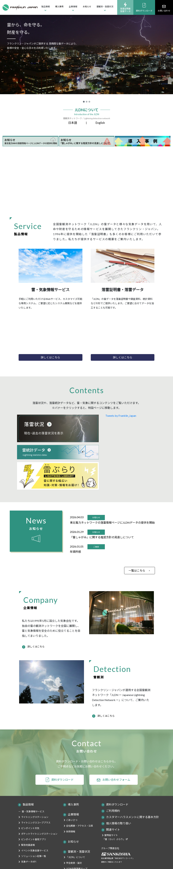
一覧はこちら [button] (136, 570)
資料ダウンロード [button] (62, 779)
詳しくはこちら (36, 646)
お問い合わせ (164, 8)
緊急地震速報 (28, 845)
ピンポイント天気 (30, 828)
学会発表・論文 (74, 862)
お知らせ (87, 6)
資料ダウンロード (144, 7)
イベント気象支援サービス (34, 850)
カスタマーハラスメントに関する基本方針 (132, 817)
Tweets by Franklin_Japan (120, 415)
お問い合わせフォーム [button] (116, 779)
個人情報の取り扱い (118, 823)
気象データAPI (28, 861)
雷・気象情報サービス (33, 811)
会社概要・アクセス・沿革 (79, 825)
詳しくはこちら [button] (50, 357)
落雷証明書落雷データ (125, 7)
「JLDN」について (75, 857)
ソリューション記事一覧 (33, 856)
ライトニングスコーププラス (35, 822)
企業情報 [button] (73, 6)
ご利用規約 (113, 810)
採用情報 (70, 831)
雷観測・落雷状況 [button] (104, 6)
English (100, 123)
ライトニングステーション (34, 817)
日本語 (72, 123)
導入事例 (59, 6)
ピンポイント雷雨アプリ (33, 839)
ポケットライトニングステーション (39, 833)
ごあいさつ (71, 820)
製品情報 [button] (45, 6)
